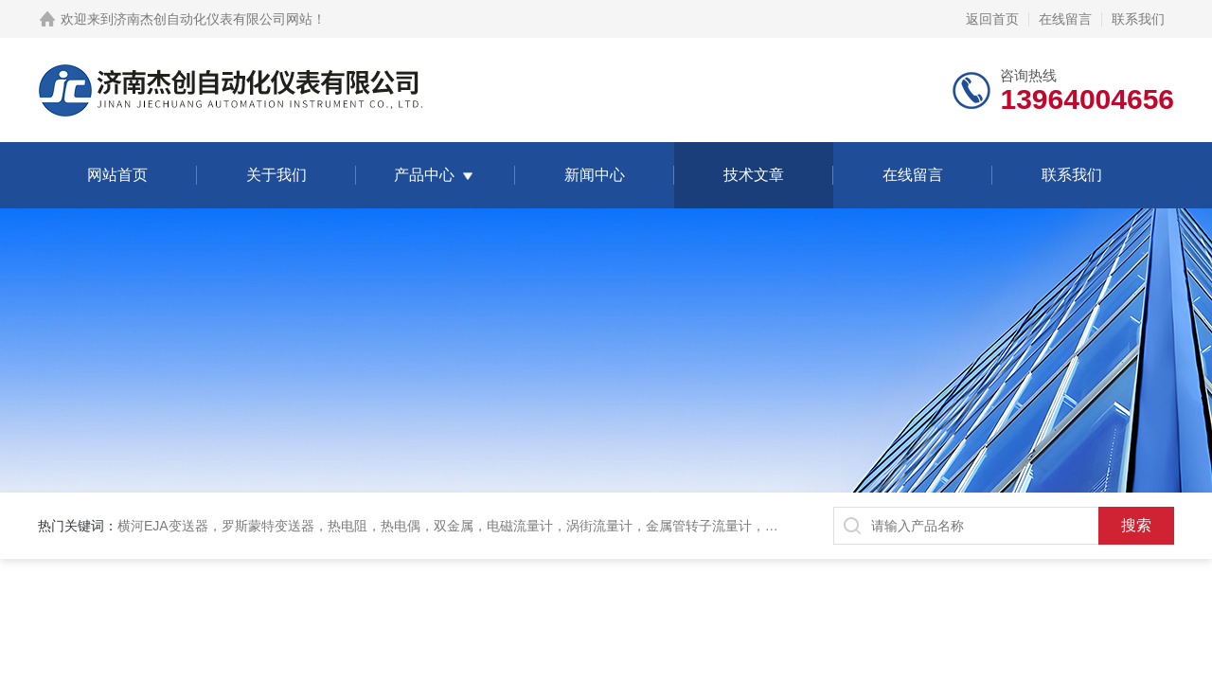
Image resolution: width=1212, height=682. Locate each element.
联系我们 (1138, 19)
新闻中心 (594, 175)
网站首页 (117, 175)
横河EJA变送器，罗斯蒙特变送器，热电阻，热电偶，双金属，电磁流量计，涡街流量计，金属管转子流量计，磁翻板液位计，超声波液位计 (527, 525)
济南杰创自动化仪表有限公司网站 (213, 19)
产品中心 (424, 175)
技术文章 (753, 175)
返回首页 (992, 19)
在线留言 (1065, 19)
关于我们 (276, 175)
